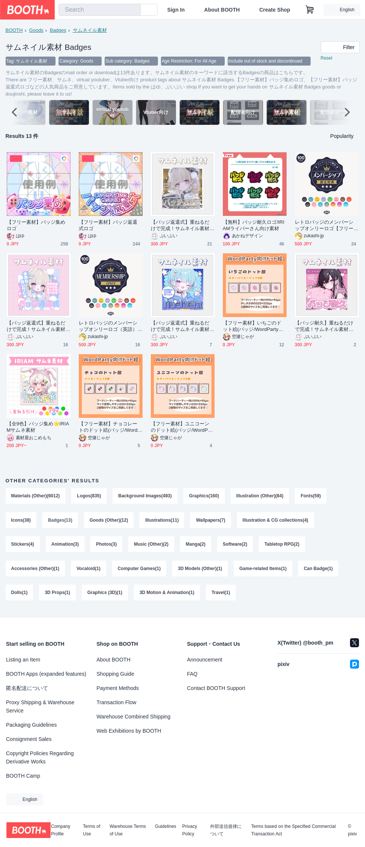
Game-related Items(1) (263, 570)
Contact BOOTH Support (216, 688)
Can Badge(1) (318, 570)
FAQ (192, 674)
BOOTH (14, 30)
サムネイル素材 (90, 30)
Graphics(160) (204, 496)
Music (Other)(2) (151, 545)
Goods (36, 30)
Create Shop (274, 9)
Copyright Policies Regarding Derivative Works (40, 757)
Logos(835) (89, 496)
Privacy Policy (189, 830)
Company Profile (60, 830)
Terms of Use (91, 830)
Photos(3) (106, 545)
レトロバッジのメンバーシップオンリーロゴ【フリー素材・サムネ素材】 (324, 226)
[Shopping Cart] (310, 9)
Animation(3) (65, 545)
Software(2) (235, 545)
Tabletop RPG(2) (282, 545)
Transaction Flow (116, 702)
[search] (133, 10)
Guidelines (165, 826)
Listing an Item (23, 660)
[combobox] (100, 10)
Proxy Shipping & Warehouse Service (40, 706)
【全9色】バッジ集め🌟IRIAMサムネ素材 (38, 427)
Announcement (204, 660)
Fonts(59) (311, 496)
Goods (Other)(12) (109, 521)
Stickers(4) (22, 545)
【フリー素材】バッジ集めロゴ (36, 226)
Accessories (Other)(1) (35, 570)
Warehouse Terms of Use (128, 830)
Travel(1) (221, 595)
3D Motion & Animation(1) (167, 595)
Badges (58, 30)
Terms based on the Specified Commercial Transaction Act (293, 830)
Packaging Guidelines (31, 725)
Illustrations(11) (162, 521)
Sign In (176, 9)
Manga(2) (196, 545)
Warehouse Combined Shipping (133, 717)
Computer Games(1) (139, 570)
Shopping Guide (115, 674)
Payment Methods (117, 688)
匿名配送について (27, 688)
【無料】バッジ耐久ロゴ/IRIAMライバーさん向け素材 (253, 226)
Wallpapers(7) (210, 521)
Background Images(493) (145, 496)
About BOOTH (222, 9)
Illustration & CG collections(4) (275, 521)
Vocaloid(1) (89, 570)
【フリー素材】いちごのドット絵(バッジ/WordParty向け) (253, 326)
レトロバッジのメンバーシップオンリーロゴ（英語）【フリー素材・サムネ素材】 (108, 326)
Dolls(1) (19, 595)
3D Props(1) (57, 595)
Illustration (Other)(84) (260, 496)
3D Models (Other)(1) (200, 570)
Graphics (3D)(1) (104, 595)
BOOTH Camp (23, 776)
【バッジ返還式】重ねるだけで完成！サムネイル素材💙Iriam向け (180, 226)
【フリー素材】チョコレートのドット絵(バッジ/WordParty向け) (110, 427)
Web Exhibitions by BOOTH (128, 731)
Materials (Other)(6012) (35, 496)
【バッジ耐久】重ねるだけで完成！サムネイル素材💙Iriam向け (326, 326)
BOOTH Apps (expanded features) (46, 674)
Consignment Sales (28, 739)
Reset (326, 58)
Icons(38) (21, 521)
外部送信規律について (226, 830)
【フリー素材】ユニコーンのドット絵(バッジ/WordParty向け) (182, 427)
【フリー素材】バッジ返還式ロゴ (108, 226)
